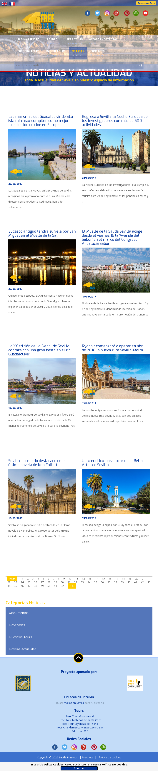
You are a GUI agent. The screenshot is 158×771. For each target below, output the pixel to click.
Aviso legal (88, 757)
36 (102, 582)
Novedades (17, 625)
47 (28, 586)
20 (136, 578)
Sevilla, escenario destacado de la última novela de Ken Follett (37, 462)
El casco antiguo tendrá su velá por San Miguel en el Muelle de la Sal (42, 233)
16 (110, 578)
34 (88, 582)
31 (68, 582)
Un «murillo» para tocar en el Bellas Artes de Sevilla (113, 462)
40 (128, 582)
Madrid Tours (56, 53)
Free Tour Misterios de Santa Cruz (80, 720)
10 (70, 578)
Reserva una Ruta (146, 3)
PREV (12, 578)
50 (48, 586)
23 (15, 582)
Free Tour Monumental (80, 716)
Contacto (99, 53)
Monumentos (19, 613)
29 (55, 582)
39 (122, 582)
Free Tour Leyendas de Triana (80, 723)
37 (108, 582)
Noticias (78, 53)
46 (22, 586)
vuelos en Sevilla (74, 703)
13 (90, 578)
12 (83, 578)
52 (62, 586)
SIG (72, 586)
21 (143, 578)
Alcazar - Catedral (103, 41)
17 (116, 578)
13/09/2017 (89, 403)
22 (8, 582)
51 (55, 586)
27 (42, 582)
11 (76, 578)
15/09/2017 (89, 296)
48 (35, 586)
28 (48, 582)
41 (135, 582)
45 (15, 586)
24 (22, 582)
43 (148, 582)
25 (28, 582)
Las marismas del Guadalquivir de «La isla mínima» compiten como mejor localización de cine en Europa (40, 120)
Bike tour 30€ (80, 731)
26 (35, 582)
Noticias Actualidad (22, 649)
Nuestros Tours (20, 637)
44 (8, 586)
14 (96, 578)
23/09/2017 (15, 183)
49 (42, 586)
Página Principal (29, 41)
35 (95, 582)
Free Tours (74, 41)
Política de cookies (110, 757)
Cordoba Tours (28, 53)
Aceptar (79, 768)
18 (123, 578)
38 (115, 582)
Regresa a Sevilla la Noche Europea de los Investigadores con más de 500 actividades (115, 120)
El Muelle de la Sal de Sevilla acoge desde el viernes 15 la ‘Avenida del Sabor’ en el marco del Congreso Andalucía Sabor (112, 237)
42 (142, 582)
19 (130, 578)
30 (62, 582)
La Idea (53, 41)
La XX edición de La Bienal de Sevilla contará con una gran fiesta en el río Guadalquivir (39, 350)
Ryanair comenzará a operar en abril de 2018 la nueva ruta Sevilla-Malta (113, 348)
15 (103, 578)
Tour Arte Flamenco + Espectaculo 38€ (79, 727)
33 (82, 582)
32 (75, 582)
